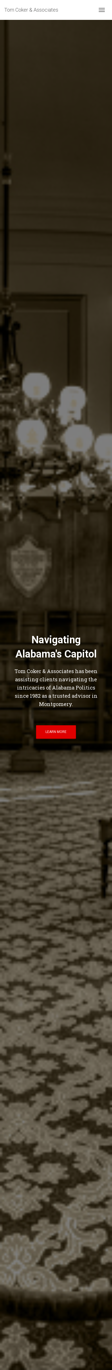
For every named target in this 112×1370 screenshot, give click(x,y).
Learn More (56, 732)
